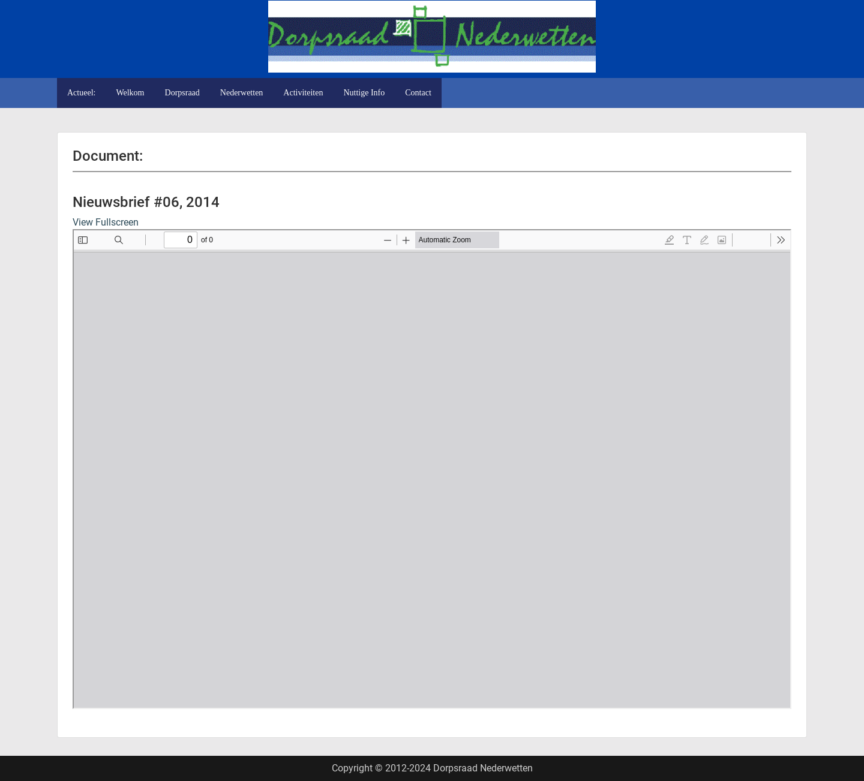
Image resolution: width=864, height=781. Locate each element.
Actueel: (81, 92)
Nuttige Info (364, 92)
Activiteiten (303, 92)
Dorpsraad (182, 92)
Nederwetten (241, 92)
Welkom (130, 92)
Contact (418, 92)
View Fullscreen (106, 222)
